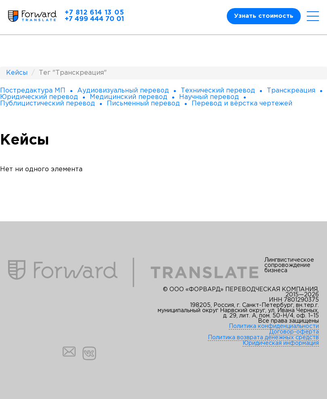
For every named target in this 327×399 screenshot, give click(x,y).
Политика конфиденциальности (274, 326)
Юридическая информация (281, 343)
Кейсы (16, 73)
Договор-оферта (294, 332)
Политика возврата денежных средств (263, 337)
